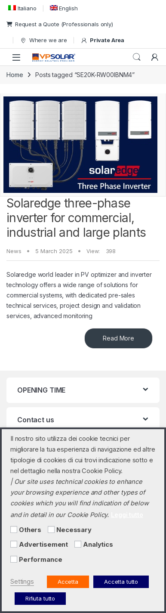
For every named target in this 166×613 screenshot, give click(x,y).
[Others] (13, 529)
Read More (118, 338)
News (13, 251)
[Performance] (13, 559)
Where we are (43, 40)
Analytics (98, 544)
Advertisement (43, 544)
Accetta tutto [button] (121, 581)
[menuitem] (21, 8)
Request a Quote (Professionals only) (59, 24)
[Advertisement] (13, 544)
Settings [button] (22, 581)
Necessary (74, 530)
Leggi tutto (127, 514)
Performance (40, 559)
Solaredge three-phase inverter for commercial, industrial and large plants (76, 217)
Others (30, 530)
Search (136, 57)
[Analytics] (77, 544)
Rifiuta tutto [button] (40, 598)
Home (14, 74)
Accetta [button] (68, 581)
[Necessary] (51, 529)
